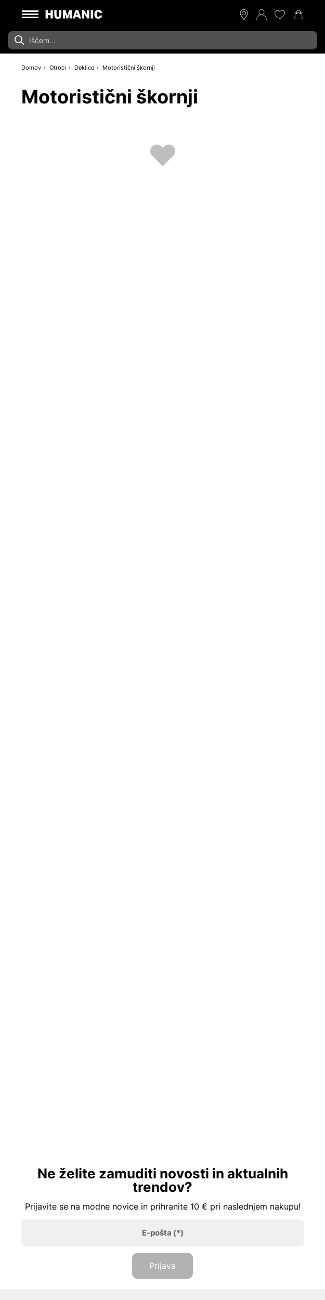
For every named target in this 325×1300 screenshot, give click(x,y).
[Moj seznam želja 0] (279, 14)
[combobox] (162, 40)
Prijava (162, 1265)
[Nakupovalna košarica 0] (298, 14)
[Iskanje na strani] (162, 40)
